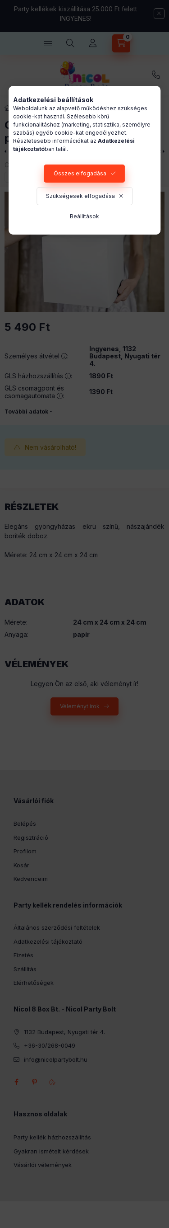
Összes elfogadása (80, 173)
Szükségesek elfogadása (80, 196)
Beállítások (84, 216)
